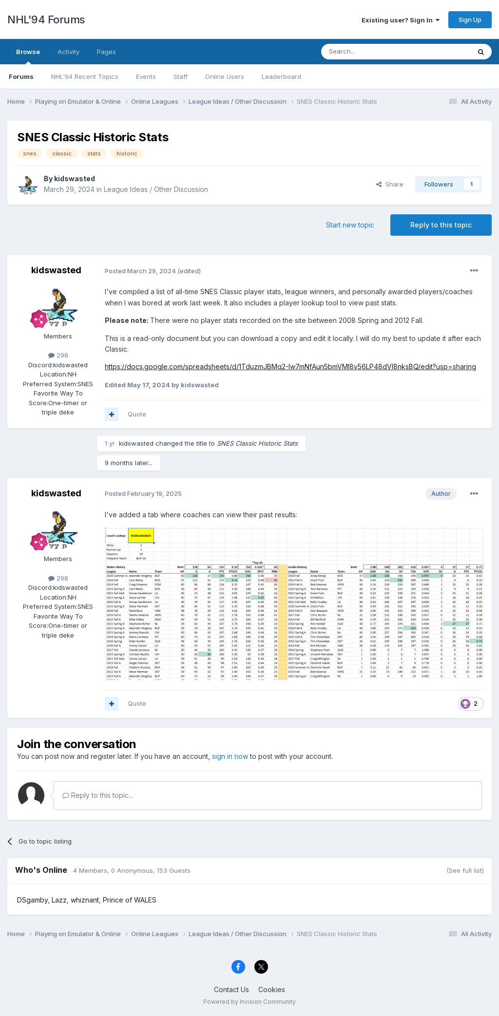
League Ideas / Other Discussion (156, 189)
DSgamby (32, 900)
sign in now (230, 756)
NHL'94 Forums (46, 19)
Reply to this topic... (97, 795)
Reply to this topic (441, 225)
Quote (137, 414)
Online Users (224, 76)
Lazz (59, 900)
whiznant (85, 900)
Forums (21, 76)
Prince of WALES (129, 900)
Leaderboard (281, 76)
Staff (180, 76)
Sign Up (470, 19)
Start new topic (350, 225)
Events (146, 76)
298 (58, 355)
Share (389, 184)
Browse (28, 56)
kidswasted (74, 178)
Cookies (271, 989)
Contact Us (231, 989)
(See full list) (465, 870)
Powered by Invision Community (249, 1001)
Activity (68, 52)
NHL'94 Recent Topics (84, 76)
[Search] (371, 51)
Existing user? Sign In (401, 20)
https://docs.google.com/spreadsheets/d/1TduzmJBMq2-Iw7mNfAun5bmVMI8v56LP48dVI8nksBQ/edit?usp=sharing (290, 366)
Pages (106, 52)
